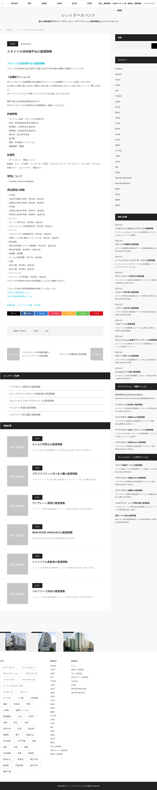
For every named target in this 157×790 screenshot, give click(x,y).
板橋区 (117, 145)
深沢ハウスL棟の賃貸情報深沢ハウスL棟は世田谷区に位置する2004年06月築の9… (136, 520)
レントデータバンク (78, 15)
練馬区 (117, 189)
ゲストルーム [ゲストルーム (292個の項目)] (9, 667)
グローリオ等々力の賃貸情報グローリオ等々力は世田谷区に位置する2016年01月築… (136, 361)
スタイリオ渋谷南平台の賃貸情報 (26, 63)
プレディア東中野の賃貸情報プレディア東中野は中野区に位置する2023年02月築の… (136, 297)
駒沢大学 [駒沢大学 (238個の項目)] (34, 765)
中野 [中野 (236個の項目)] (28, 704)
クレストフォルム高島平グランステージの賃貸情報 (136, 340)
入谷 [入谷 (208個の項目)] (19, 716)
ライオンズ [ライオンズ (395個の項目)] (8, 692)
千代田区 (118, 96)
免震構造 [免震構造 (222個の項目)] (7, 716)
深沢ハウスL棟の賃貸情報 (125, 516)
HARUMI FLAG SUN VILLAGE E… (129, 395)
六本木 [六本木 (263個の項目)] (31, 716)
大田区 (117, 118)
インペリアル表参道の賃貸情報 (49, 562)
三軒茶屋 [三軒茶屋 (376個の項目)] (34, 698)
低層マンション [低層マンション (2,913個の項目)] (22, 710)
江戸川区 (118, 151)
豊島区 (117, 205)
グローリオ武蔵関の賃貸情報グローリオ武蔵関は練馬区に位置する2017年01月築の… (136, 249)
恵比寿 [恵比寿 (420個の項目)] (31, 728)
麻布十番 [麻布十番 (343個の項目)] (7, 771)
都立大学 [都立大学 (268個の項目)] (34, 759)
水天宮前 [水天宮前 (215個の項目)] (7, 741)
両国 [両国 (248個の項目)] (5, 704)
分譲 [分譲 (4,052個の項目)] (5, 722)
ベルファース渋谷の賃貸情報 (48, 591)
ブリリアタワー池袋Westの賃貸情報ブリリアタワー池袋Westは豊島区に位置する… (134, 422)
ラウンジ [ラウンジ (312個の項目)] (23, 692)
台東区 (117, 102)
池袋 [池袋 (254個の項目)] (34, 741)
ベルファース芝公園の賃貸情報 (24, 414)
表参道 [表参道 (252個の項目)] (20, 759)
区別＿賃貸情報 (104, 3)
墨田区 (117, 112)
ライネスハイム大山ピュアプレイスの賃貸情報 (134, 228)
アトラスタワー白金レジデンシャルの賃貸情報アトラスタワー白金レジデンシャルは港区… (136, 435)
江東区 (89, 3)
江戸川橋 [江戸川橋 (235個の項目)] (21, 741)
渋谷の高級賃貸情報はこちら (19, 296)
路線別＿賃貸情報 (134, 3)
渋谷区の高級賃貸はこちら (19, 292)
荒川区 (117, 194)
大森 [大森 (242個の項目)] (26, 722)
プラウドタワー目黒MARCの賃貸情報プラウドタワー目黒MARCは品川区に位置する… (135, 447)
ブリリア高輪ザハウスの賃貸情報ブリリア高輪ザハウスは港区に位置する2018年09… (136, 470)
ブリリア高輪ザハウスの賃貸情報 (128, 465)
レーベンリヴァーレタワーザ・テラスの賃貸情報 (135, 260)
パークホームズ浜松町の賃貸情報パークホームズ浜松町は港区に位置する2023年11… (136, 409)
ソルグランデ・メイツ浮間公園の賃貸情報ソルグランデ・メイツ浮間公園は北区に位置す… (136, 508)
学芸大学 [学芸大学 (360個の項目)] (7, 728)
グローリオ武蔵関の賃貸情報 (127, 244)
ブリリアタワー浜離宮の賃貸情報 (128, 490)
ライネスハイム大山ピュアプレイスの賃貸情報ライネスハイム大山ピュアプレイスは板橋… (136, 233)
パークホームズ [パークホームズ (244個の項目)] (28, 679)
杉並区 (117, 140)
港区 (29, 3)
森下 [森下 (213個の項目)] (18, 735)
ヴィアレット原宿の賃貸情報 (48, 503)
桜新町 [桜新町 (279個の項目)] (6, 735)
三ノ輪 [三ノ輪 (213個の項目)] (20, 698)
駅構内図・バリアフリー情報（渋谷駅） (24, 305)
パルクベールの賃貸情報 (125, 324)
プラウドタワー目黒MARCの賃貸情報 (130, 442)
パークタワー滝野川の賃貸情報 (24, 387)
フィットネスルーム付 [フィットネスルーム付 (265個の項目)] (13, 686)
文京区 (117, 123)
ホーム (73, 666)
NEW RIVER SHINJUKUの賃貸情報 (52, 532)
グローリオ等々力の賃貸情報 (127, 356)
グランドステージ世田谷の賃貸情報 (129, 276)
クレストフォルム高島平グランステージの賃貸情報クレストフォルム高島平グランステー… (136, 345)
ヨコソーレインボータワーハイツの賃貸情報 (31, 401)
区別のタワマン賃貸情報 (119, 5)
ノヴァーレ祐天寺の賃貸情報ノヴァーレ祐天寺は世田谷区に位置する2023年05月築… (136, 313)
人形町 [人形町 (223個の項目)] (6, 710)
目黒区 (117, 173)
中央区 (117, 80)
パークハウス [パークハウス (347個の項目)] (9, 679)
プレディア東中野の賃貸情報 (127, 292)
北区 (117, 91)
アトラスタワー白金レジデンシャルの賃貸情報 (134, 430)
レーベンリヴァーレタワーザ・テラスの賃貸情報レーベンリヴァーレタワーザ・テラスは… (136, 265)
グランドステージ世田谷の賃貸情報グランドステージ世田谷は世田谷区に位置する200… (136, 281)
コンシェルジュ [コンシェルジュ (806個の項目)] (28, 667)
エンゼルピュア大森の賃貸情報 (128, 372)
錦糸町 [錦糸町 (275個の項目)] (6, 765)
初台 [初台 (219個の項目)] (16, 722)
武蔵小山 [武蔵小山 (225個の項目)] (30, 735)
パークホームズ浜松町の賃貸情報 (128, 405)
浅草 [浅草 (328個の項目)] (5, 747)
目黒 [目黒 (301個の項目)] (19, 753)
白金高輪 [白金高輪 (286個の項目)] (7, 753)
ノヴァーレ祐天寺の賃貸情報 (127, 308)
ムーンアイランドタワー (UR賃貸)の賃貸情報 (32, 394)
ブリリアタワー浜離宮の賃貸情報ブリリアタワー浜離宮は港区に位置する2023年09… (136, 495)
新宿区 (44, 3)
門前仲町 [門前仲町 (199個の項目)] (19, 765)
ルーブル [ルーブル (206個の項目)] (7, 698)
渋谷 (47, 331)
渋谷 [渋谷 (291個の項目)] (16, 747)
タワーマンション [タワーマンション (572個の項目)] (11, 673)
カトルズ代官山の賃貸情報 (47, 444)
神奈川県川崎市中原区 (123, 178)
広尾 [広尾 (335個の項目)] (19, 728)
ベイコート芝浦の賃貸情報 (22, 407)
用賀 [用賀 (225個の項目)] (26, 747)
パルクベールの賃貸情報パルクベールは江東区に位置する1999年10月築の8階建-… (135, 329)
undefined (119, 69)
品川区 (74, 3)
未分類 (117, 134)
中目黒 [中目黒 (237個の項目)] (17, 704)
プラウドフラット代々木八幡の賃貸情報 (54, 473)
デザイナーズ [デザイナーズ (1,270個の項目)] (31, 673)
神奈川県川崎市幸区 (122, 183)
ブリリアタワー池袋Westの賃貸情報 (130, 417)
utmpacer (22, 331)
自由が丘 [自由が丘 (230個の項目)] (7, 759)
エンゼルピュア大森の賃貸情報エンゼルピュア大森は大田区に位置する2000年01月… (136, 377)
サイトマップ (149, 3)
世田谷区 (14, 3)
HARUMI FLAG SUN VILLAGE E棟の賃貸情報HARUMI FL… (136, 398)
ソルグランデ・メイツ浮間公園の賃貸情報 (132, 503)
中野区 (117, 85)
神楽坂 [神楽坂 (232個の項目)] (31, 753)
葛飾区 (117, 200)
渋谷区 (59, 3)
